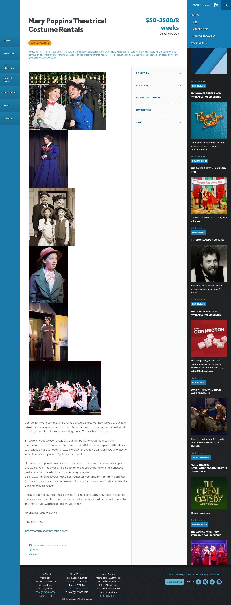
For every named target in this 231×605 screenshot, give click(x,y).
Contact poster (38, 43)
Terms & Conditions (175, 575)
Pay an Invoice (197, 43)
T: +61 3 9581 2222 (108, 596)
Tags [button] (139, 122)
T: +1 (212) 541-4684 (45, 592)
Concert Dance (8, 79)
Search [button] (226, 5)
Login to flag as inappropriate (49, 545)
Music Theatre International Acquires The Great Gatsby (209, 468)
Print (35, 549)
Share (36, 554)
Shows (7, 40)
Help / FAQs (9, 92)
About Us (8, 118)
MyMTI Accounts (201, 5)
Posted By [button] (142, 73)
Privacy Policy (192, 575)
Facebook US (198, 582)
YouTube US (212, 582)
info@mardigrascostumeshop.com (46, 531)
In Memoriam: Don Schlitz (207, 239)
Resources (9, 53)
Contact (204, 575)
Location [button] (142, 85)
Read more (198, 81)
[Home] (10, 17)
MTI (194, 22)
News (6, 105)
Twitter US (205, 582)
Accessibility (215, 575)
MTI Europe (200, 29)
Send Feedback (174, 582)
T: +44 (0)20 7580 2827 (77, 588)
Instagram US (219, 582)
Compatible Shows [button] (148, 97)
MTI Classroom (9, 66)
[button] (216, 5)
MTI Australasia (203, 36)
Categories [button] (143, 110)
